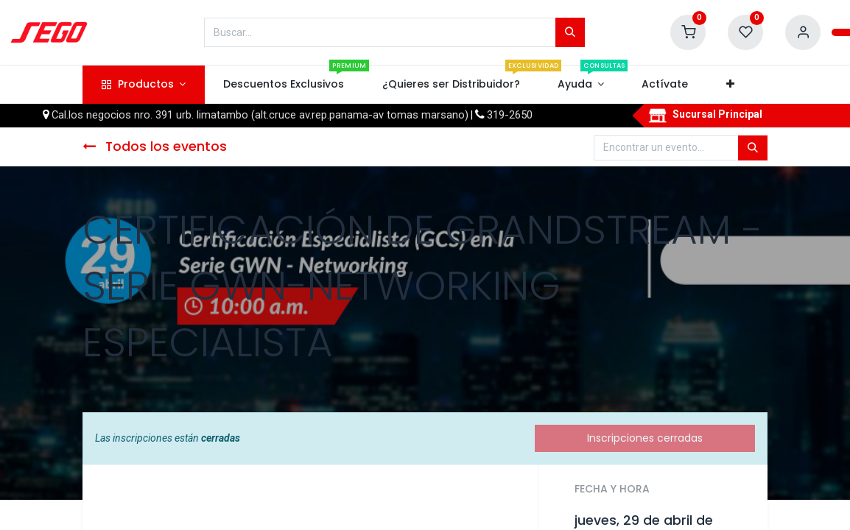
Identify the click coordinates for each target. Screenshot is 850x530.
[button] (730, 85)
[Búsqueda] (570, 32)
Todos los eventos (154, 146)
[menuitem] (284, 85)
